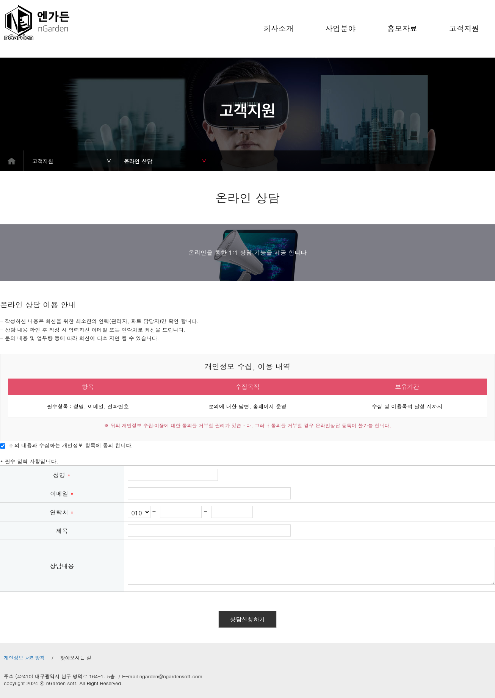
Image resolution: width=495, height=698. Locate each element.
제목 (62, 530)
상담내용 (62, 566)
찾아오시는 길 (75, 657)
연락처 (62, 512)
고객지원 (42, 161)
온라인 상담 (138, 161)
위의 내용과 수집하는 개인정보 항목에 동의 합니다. (66, 445)
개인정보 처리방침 (24, 657)
